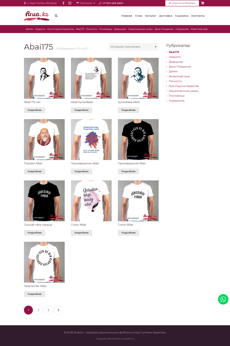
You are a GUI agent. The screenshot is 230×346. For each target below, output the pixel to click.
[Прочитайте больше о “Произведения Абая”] (128, 171)
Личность (175, 81)
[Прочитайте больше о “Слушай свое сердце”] (34, 233)
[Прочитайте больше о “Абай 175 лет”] (34, 110)
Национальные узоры (183, 90)
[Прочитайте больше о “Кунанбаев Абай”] (128, 110)
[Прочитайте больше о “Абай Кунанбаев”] (81, 110)
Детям (173, 71)
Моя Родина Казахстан (184, 86)
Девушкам (176, 61)
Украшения (176, 100)
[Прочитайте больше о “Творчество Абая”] (34, 294)
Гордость (175, 56)
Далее (58, 310)
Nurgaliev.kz (128, 338)
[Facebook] (63, 3)
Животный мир (179, 76)
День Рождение (180, 66)
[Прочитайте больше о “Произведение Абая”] (81, 171)
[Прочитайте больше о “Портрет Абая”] (34, 171)
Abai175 (174, 52)
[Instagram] (70, 3)
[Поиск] (69, 15)
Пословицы (177, 95)
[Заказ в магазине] (134, 46)
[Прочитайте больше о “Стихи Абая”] (81, 233)
